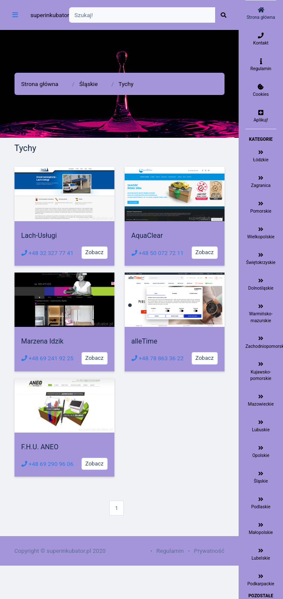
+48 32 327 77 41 (47, 252)
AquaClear (147, 235)
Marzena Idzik (42, 341)
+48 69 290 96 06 (47, 463)
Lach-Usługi (39, 235)
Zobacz (94, 252)
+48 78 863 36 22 (157, 358)
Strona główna (39, 83)
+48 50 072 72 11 (157, 252)
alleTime (144, 341)
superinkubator (49, 15)
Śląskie (88, 83)
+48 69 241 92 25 (47, 358)
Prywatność (209, 550)
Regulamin (170, 550)
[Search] (142, 15)
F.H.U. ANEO (39, 447)
